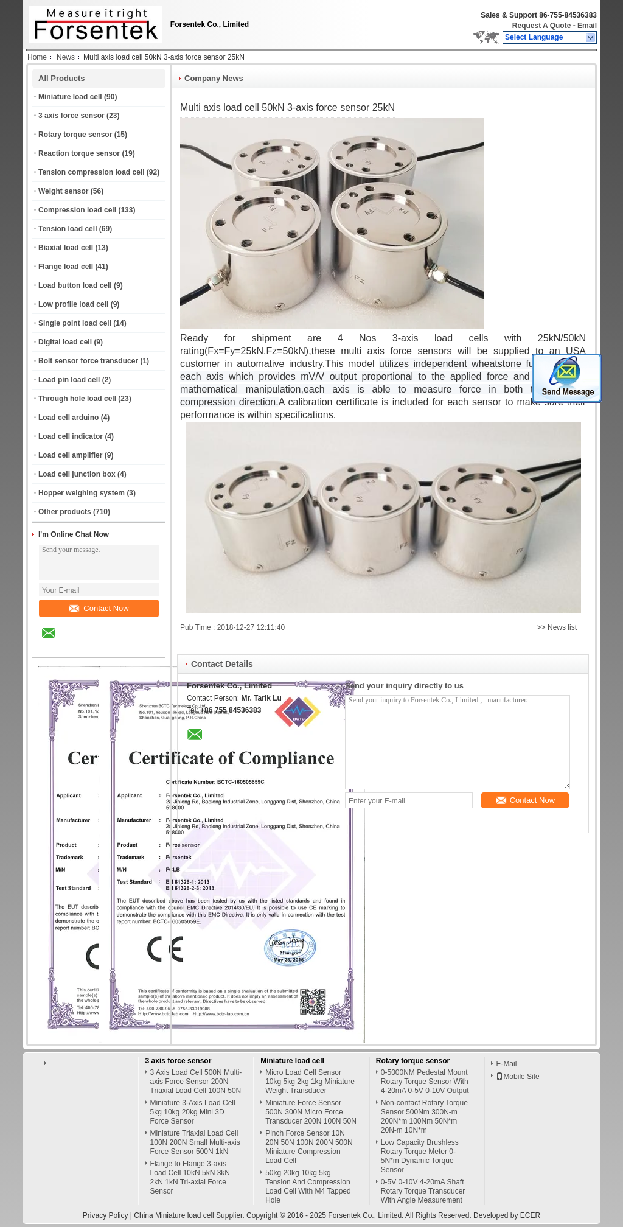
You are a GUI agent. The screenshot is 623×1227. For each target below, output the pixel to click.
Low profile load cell (73, 304)
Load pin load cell (69, 380)
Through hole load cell (77, 398)
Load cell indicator (70, 436)
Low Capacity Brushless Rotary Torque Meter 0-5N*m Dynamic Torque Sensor (420, 1156)
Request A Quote (541, 25)
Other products (64, 512)
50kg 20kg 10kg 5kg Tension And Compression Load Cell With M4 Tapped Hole (308, 1186)
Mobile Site (517, 1076)
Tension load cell (67, 229)
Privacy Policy (105, 1215)
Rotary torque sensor (75, 134)
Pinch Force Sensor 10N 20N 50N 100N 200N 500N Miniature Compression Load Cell (308, 1147)
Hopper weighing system (81, 493)
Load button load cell (75, 285)
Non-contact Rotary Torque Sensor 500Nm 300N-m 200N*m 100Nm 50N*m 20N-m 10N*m (424, 1116)
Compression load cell (77, 210)
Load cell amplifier (70, 455)
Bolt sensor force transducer (88, 361)
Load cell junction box (77, 474)
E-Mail (506, 1064)
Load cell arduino (68, 417)
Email (587, 25)
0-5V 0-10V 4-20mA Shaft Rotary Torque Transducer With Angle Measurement (423, 1191)
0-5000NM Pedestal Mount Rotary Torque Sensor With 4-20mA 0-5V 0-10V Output (425, 1081)
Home (37, 57)
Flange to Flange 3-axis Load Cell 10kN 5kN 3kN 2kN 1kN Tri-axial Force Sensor (190, 1177)
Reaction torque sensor (79, 153)
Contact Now (98, 608)
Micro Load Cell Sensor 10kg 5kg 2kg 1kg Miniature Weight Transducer (310, 1081)
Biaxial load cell (65, 247)
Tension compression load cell (91, 172)
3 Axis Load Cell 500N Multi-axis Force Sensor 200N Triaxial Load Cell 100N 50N (196, 1081)
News (66, 57)
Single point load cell (74, 323)
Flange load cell (65, 266)
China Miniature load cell (174, 1215)
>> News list (557, 627)
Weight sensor (63, 191)
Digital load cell (65, 342)
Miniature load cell (70, 97)
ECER (530, 1215)
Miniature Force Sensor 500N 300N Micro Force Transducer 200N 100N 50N (311, 1112)
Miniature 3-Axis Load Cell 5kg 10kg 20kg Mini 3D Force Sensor (192, 1112)
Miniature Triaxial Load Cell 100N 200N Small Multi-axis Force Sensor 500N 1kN (195, 1142)
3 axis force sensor (71, 115)
